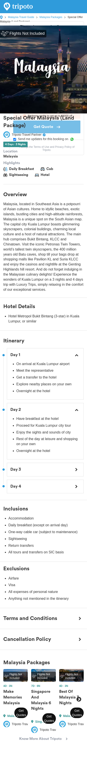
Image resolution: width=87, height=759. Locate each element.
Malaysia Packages (51, 17)
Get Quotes (21, 713)
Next (78, 699)
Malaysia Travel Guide (21, 17)
